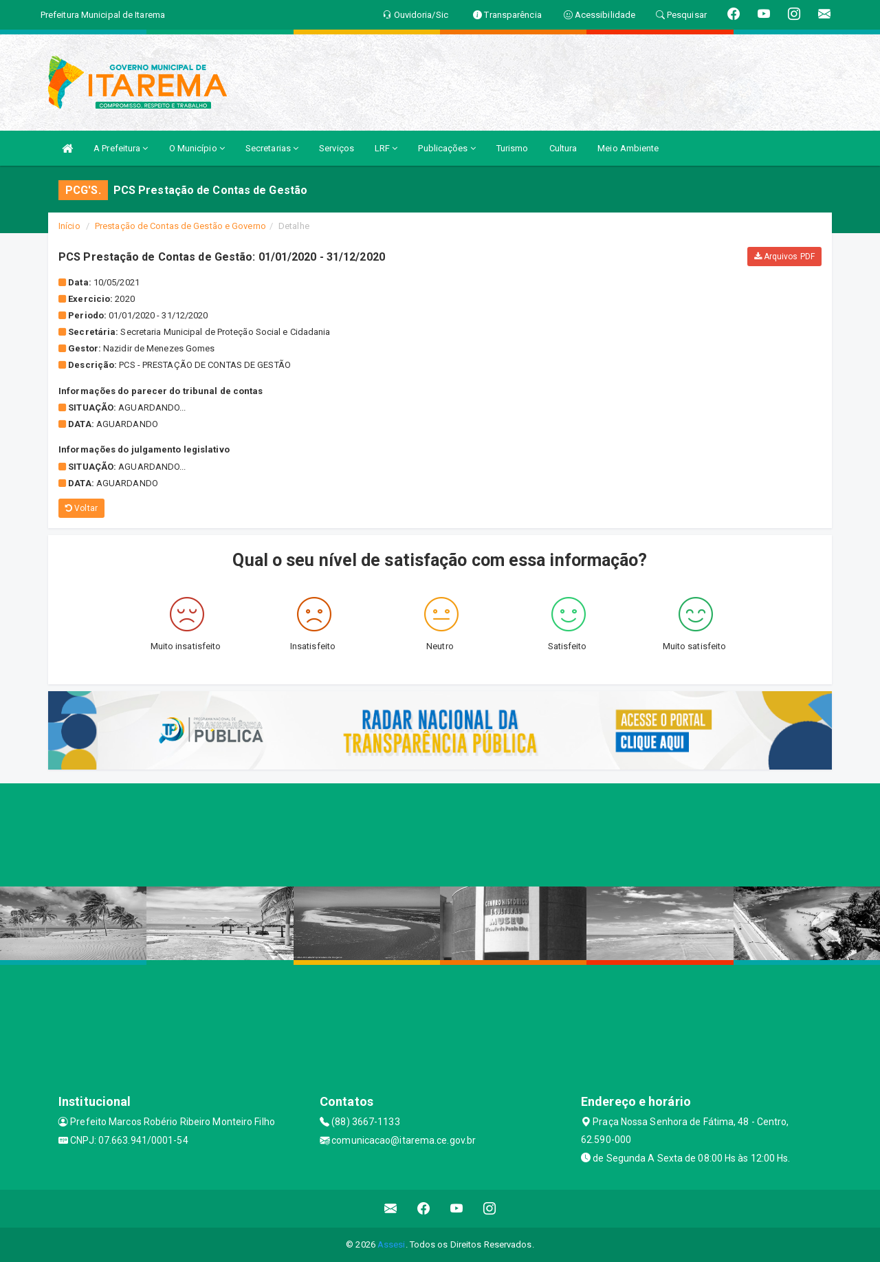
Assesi (391, 1244)
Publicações (446, 148)
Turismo (512, 148)
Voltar (81, 508)
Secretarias (271, 148)
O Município (197, 148)
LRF (386, 148)
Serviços (336, 148)
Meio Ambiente (628, 148)
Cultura (563, 148)
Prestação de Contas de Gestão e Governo (180, 226)
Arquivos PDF (784, 256)
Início (69, 226)
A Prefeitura (121, 148)
